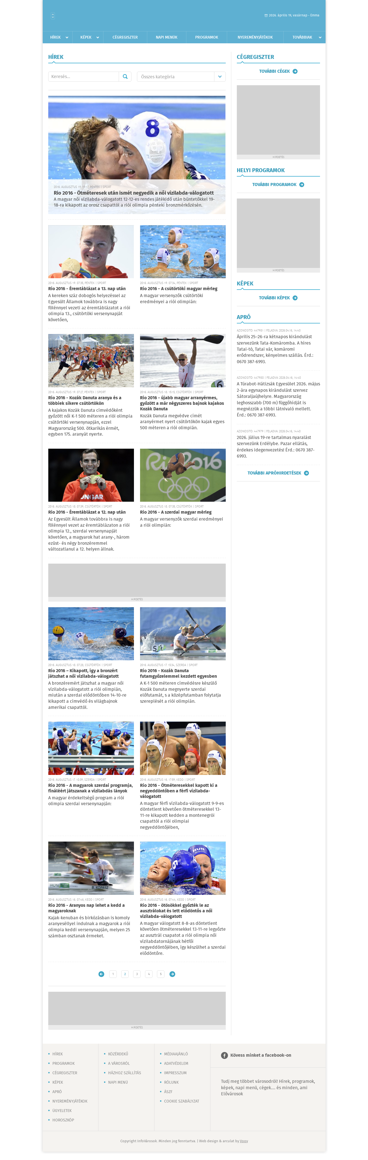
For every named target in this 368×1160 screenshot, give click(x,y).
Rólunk (171, 1082)
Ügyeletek (62, 1111)
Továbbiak (302, 37)
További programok (274, 184)
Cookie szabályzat (181, 1101)
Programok (206, 37)
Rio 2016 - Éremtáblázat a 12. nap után (87, 512)
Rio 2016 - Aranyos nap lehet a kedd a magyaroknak (86, 908)
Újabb (101, 974)
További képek (274, 297)
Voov (244, 1141)
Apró (57, 1092)
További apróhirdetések (274, 473)
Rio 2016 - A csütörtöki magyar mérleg (178, 288)
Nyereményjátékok (255, 37)
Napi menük (166, 37)
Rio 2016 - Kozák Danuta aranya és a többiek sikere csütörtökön (84, 401)
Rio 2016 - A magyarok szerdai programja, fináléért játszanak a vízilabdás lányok (90, 788)
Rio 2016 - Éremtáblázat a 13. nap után (87, 288)
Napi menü (118, 1082)
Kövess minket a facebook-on (260, 1055)
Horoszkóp (63, 1120)
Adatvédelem (176, 1064)
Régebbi (172, 974)
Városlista (53, 15)
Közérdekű (118, 1054)
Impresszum (175, 1073)
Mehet (125, 77)
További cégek (274, 71)
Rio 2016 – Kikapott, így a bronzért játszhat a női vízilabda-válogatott (83, 673)
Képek (86, 37)
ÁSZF (168, 1092)
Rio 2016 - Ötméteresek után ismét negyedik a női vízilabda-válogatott (134, 193)
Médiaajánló (176, 1054)
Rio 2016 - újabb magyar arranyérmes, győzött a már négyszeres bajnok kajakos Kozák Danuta (182, 404)
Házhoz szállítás (124, 1073)
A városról (119, 1064)
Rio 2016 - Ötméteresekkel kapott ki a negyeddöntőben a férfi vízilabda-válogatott (178, 791)
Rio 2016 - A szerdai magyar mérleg (176, 512)
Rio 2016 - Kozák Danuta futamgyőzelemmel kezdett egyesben (178, 673)
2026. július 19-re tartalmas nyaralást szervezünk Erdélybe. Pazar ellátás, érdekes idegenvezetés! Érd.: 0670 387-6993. (275, 447)
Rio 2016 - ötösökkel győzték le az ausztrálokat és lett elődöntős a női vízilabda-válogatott (176, 911)
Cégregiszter (125, 37)
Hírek (55, 37)
